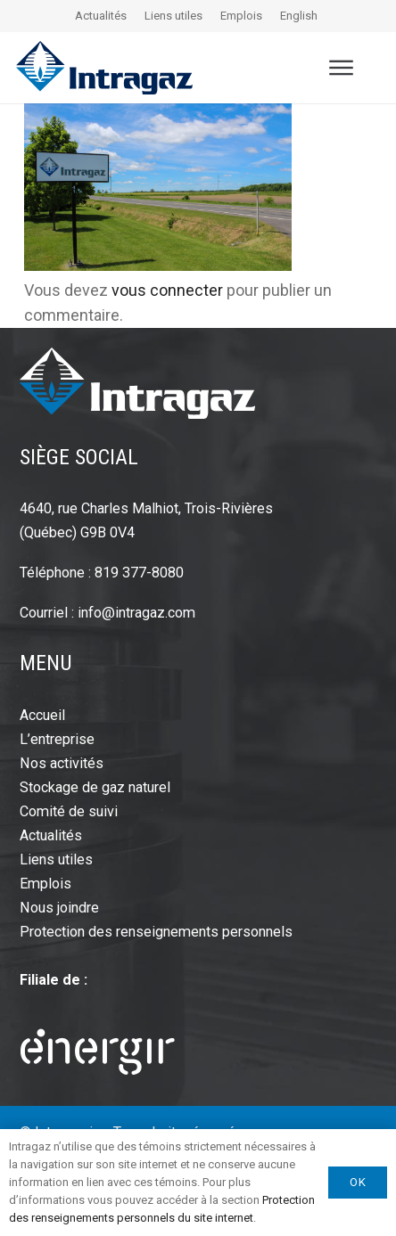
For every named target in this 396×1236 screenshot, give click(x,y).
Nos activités (61, 763)
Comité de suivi (69, 811)
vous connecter (167, 290)
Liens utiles (173, 15)
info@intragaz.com (136, 612)
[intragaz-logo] (104, 67)
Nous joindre (59, 907)
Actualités (101, 15)
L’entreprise (57, 739)
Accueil (42, 715)
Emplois (241, 15)
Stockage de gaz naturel (95, 787)
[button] (341, 67)
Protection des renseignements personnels (156, 931)
